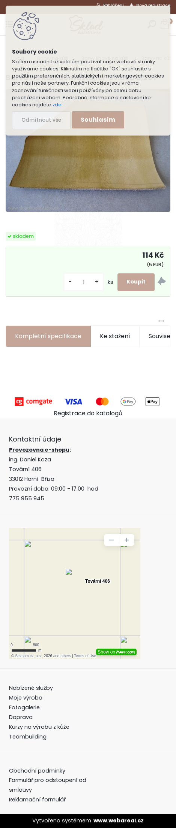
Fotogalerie (24, 707)
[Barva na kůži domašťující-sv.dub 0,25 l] (88, 150)
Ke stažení (115, 336)
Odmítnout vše (41, 120)
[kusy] (84, 282)
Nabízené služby (31, 688)
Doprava (21, 717)
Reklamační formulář (37, 799)
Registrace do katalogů (88, 413)
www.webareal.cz (118, 820)
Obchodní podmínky (38, 770)
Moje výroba (25, 697)
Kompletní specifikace (48, 336)
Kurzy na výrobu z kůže (39, 727)
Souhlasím (98, 119)
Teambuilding (28, 736)
